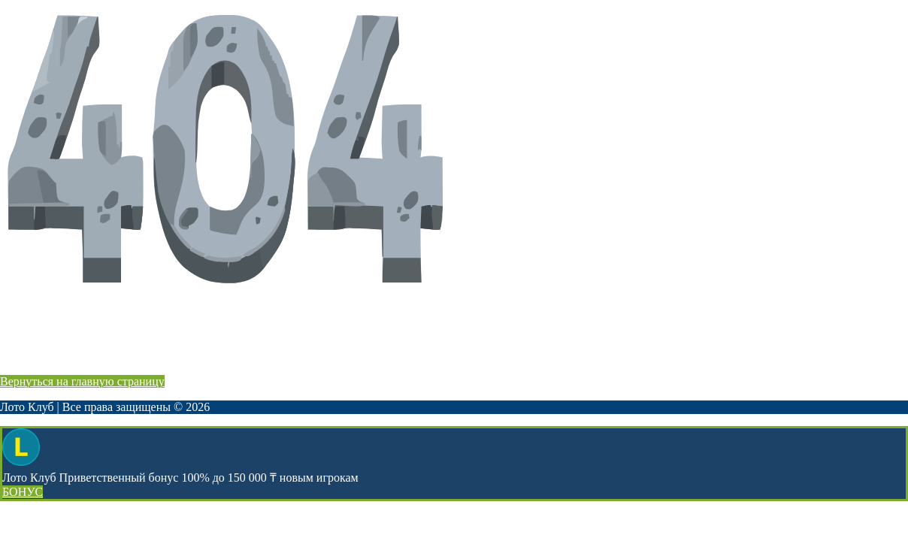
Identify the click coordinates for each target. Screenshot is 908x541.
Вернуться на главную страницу (82, 381)
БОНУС (22, 491)
